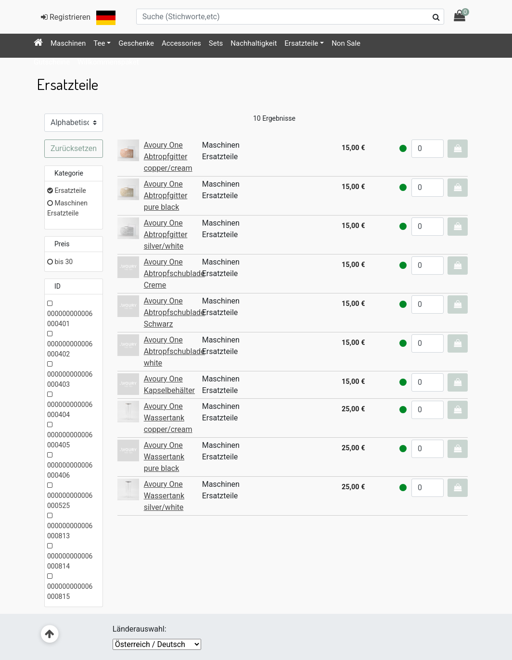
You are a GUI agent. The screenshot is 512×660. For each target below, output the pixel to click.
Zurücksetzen (74, 148)
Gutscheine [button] (52, 62)
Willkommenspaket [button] (108, 62)
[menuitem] (38, 43)
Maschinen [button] (68, 43)
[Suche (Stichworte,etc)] (290, 17)
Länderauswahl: (139, 629)
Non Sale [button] (346, 43)
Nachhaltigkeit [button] (253, 43)
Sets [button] (216, 43)
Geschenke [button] (136, 43)
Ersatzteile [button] (301, 43)
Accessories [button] (181, 43)
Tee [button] (99, 43)
